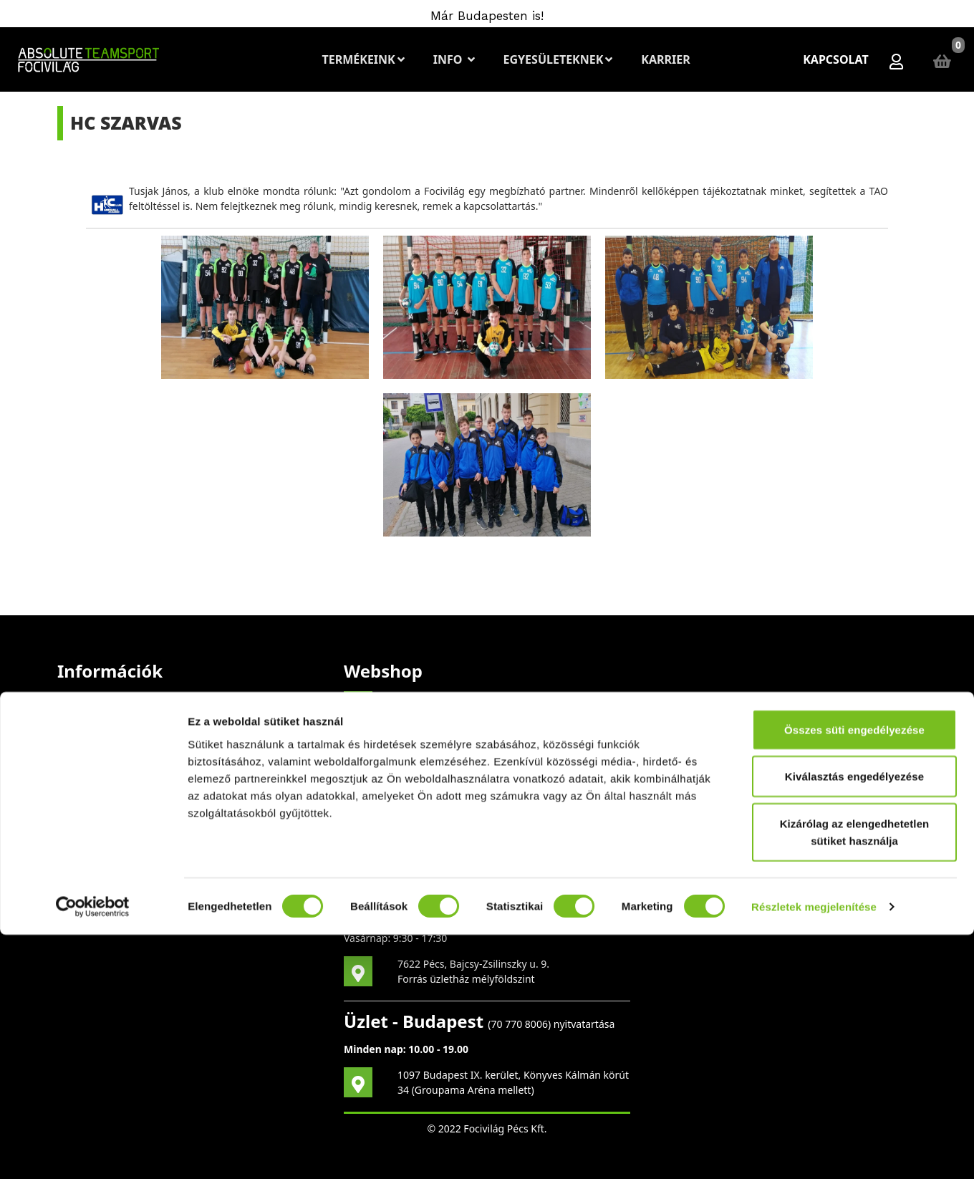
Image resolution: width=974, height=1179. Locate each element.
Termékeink (363, 59)
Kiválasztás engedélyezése (854, 1021)
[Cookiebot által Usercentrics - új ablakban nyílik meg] (92, 1151)
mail (508, 772)
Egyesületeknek (557, 59)
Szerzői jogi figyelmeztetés (119, 705)
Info (453, 59)
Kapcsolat (836, 59)
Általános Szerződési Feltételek (129, 877)
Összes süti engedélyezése (854, 974)
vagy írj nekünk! (424, 829)
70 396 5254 (476, 883)
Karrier (664, 59)
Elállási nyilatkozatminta (113, 791)
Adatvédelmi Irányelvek (112, 820)
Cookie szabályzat (98, 848)
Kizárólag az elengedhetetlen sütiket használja (855, 1076)
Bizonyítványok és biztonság (123, 762)
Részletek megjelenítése (814, 1151)
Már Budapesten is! (487, 16)
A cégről (76, 734)
